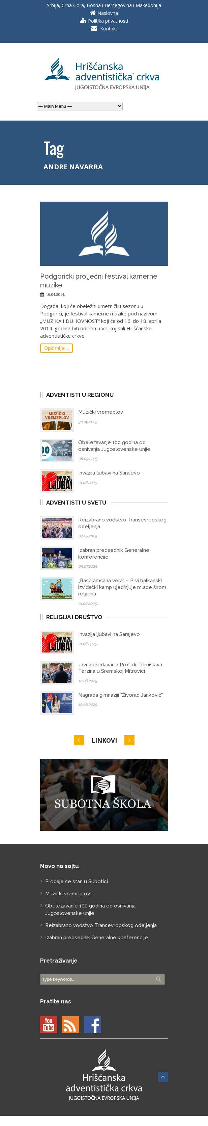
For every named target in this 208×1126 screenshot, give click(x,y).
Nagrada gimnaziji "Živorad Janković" (120, 695)
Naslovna (107, 13)
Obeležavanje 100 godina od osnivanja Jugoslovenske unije (114, 445)
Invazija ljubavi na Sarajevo (109, 473)
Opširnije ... (56, 348)
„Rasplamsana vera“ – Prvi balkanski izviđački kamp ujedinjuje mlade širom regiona (122, 587)
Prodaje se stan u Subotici (76, 881)
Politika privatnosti (108, 21)
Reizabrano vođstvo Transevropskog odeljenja (101, 925)
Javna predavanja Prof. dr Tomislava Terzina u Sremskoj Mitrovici (120, 668)
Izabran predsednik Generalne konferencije (96, 938)
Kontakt (108, 28)
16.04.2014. (55, 294)
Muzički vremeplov (100, 412)
